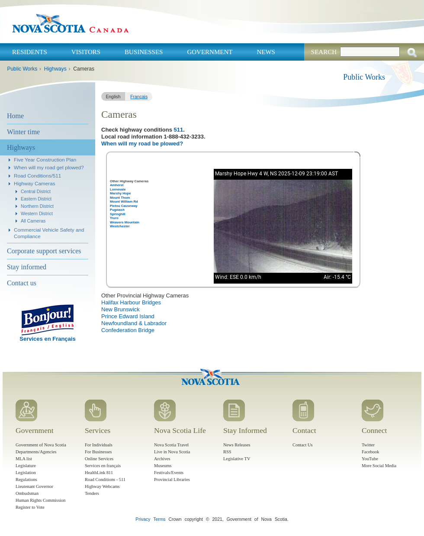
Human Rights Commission (40, 500)
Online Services (99, 458)
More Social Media (379, 465)
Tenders (92, 493)
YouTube (370, 458)
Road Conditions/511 (37, 175)
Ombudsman (27, 493)
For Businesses (98, 451)
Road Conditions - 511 (105, 479)
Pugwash (117, 210)
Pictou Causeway (124, 206)
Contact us (21, 283)
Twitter (368, 444)
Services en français (103, 465)
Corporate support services (44, 251)
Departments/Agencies (36, 451)
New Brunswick (120, 309)
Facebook (370, 451)
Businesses (144, 51)
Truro (114, 218)
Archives (162, 458)
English (113, 96)
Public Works (22, 69)
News (266, 51)
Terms (159, 519)
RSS (227, 451)
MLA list (24, 458)
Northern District (37, 206)
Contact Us (302, 444)
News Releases (237, 444)
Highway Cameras (34, 183)
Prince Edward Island (127, 316)
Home (15, 115)
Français (139, 96)
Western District (37, 213)
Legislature (26, 465)
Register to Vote (30, 507)
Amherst (116, 185)
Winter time (23, 132)
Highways (55, 69)
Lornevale (117, 189)
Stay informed (26, 267)
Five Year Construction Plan (45, 159)
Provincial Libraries (172, 479)
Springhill (117, 214)
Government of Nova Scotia (41, 444)
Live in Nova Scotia (172, 451)
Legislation (26, 472)
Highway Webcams (102, 486)
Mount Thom (120, 198)
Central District (36, 191)
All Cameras (33, 220)
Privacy (142, 519)
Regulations (26, 479)
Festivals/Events (168, 472)
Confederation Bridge (127, 330)
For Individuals (98, 444)
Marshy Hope (120, 193)
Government (209, 51)
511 (178, 129)
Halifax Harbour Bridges (131, 302)
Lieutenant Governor (34, 486)
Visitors (85, 51)
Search (324, 51)
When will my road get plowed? (49, 167)
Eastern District (36, 198)
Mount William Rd (124, 201)
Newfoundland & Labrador (134, 323)
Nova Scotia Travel (171, 444)
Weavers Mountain (124, 222)
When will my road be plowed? (142, 143)
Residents (29, 51)
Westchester (120, 226)
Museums (162, 465)
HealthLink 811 (99, 472)
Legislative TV (236, 458)
